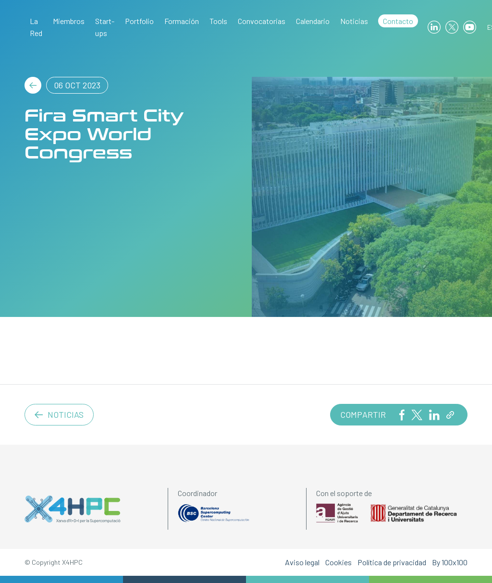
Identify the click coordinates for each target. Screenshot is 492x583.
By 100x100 (449, 562)
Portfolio (139, 20)
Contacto (398, 20)
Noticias (354, 20)
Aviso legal (302, 562)
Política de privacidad (391, 562)
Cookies (338, 562)
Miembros (69, 20)
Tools (218, 20)
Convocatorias (261, 20)
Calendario (313, 20)
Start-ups (104, 26)
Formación (181, 20)
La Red (36, 26)
